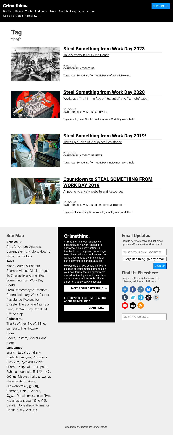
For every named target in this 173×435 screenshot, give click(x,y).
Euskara (29, 381)
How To (100, 205)
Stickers (12, 271)
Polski (38, 362)
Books (7, 11)
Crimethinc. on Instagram (140, 289)
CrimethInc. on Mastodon (125, 289)
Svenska (34, 391)
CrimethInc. (15, 5)
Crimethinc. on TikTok (148, 297)
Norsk (10, 410)
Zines (10, 266)
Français (25, 357)
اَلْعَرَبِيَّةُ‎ (10, 396)
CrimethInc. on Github (156, 289)
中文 (47, 372)
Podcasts (41, 11)
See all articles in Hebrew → (22, 15)
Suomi (10, 367)
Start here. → (97, 307)
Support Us (160, 6)
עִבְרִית (31, 396)
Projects (111, 205)
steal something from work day (88, 212)
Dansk (21, 396)
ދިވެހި (19, 405)
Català (10, 405)
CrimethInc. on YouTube (125, 305)
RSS (20, 242)
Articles (12, 242)
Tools (29, 11)
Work (125, 119)
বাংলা (23, 391)
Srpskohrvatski (16, 386)
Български (39, 367)
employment (77, 119)
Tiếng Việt (39, 400)
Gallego (28, 405)
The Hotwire (29, 328)
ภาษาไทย (43, 396)
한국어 (33, 386)
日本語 (37, 372)
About (91, 11)
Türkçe (34, 376)
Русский (27, 362)
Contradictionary (17, 295)
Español (23, 352)
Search (63, 11)
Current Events (16, 251)
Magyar (23, 376)
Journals (22, 266)
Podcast (12, 319)
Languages (77, 11)
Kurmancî (42, 405)
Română (12, 391)
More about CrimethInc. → (89, 288)
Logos (44, 271)
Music (34, 271)
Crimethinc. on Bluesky (148, 289)
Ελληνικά (23, 367)
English (11, 352)
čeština (11, 376)
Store (53, 11)
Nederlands (14, 381)
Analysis (101, 112)
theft (109, 75)
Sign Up (160, 265)
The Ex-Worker (16, 324)
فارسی (45, 376)
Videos (24, 271)
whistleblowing (121, 75)
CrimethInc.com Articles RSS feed (140, 305)
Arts (9, 247)
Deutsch (12, 357)
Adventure (87, 68)
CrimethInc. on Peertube (156, 297)
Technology (24, 256)
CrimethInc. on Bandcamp (133, 297)
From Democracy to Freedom (26, 290)
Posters (34, 266)
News (98, 155)
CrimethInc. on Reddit (133, 305)
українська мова (18, 400)
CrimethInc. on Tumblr (125, 297)
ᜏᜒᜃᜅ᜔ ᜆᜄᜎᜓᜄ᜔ (26, 410)
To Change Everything (21, 275)
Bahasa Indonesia (18, 372)
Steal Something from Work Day (88, 75)
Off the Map (14, 314)
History (33, 251)
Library (18, 11)
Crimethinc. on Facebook (133, 289)
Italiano (36, 352)
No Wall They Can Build (30, 309)
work (124, 212)
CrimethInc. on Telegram (140, 297)
